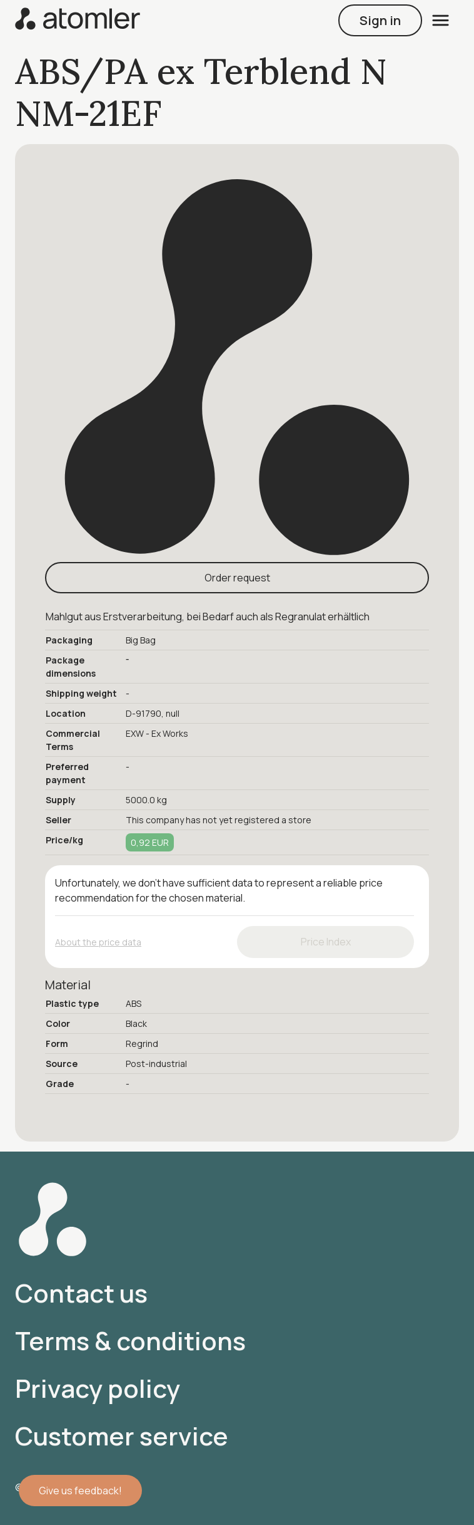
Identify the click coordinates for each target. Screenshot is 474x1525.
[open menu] (440, 20)
